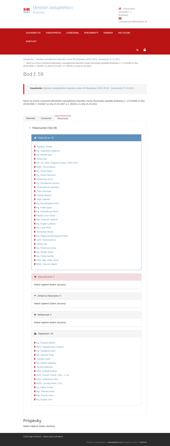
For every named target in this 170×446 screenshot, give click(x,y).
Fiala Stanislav (42, 191)
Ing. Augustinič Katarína (47, 150)
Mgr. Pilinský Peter (44, 391)
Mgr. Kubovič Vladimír (46, 219)
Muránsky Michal (44, 231)
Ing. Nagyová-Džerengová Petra (51, 236)
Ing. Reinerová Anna (45, 248)
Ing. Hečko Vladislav (45, 363)
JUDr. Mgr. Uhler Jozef (46, 260)
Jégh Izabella (42, 199)
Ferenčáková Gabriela (46, 187)
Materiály (30, 118)
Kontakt (31, 41)
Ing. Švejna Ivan (43, 399)
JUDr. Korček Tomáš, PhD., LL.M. (51, 375)
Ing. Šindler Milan (43, 252)
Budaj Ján (40, 159)
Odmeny (108, 32)
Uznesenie (46, 118)
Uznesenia (72, 32)
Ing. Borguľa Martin (44, 342)
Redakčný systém (130, 442)
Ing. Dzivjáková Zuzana (46, 183)
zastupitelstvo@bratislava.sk (133, 21)
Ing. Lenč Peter (42, 227)
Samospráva (53, 32)
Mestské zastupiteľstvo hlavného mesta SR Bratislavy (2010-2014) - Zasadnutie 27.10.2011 (78, 59)
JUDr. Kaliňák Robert (45, 371)
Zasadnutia (33, 32)
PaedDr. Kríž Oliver (44, 215)
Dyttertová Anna (43, 179)
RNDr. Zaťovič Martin (45, 264)
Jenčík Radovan (43, 367)
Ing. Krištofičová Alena (46, 211)
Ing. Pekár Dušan (43, 387)
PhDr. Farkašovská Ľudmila (48, 347)
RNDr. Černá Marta (44, 167)
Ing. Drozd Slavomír (45, 175)
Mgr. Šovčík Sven (44, 395)
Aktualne (124, 32)
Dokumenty (91, 32)
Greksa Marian (42, 195)
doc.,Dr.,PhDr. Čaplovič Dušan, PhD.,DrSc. (56, 163)
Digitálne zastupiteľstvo (96, 442)
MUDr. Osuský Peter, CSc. (48, 383)
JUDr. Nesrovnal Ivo (45, 240)
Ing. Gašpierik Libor (45, 351)
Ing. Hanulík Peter (44, 355)
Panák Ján (40, 244)
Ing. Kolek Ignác (43, 207)
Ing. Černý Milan (43, 171)
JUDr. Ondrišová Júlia (46, 379)
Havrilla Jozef (42, 359)
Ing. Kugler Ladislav (45, 223)
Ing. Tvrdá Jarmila (44, 256)
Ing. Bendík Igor (43, 154)
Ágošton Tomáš (43, 146)
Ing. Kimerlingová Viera (46, 203)
